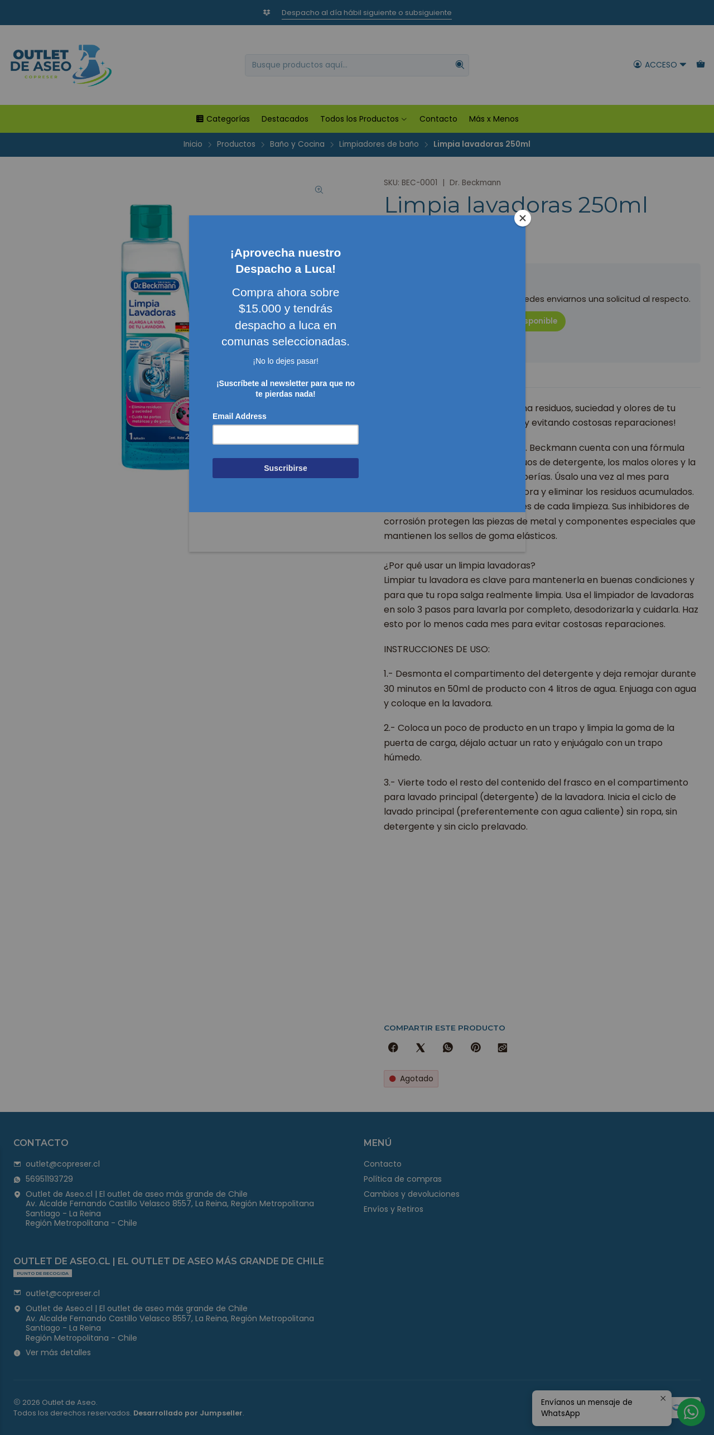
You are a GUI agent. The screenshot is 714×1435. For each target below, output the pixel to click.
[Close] (522, 218)
